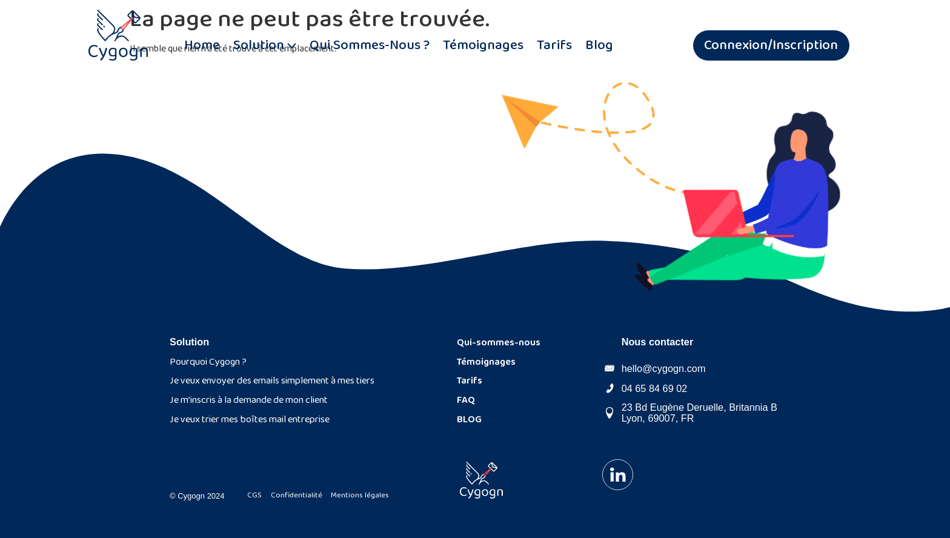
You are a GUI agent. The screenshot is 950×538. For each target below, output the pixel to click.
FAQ (466, 400)
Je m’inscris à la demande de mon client (249, 400)
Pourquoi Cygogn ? (208, 362)
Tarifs (469, 381)
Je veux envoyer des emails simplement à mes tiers (272, 381)
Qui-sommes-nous (498, 342)
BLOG (469, 419)
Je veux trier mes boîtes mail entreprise (250, 419)
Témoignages (486, 362)
